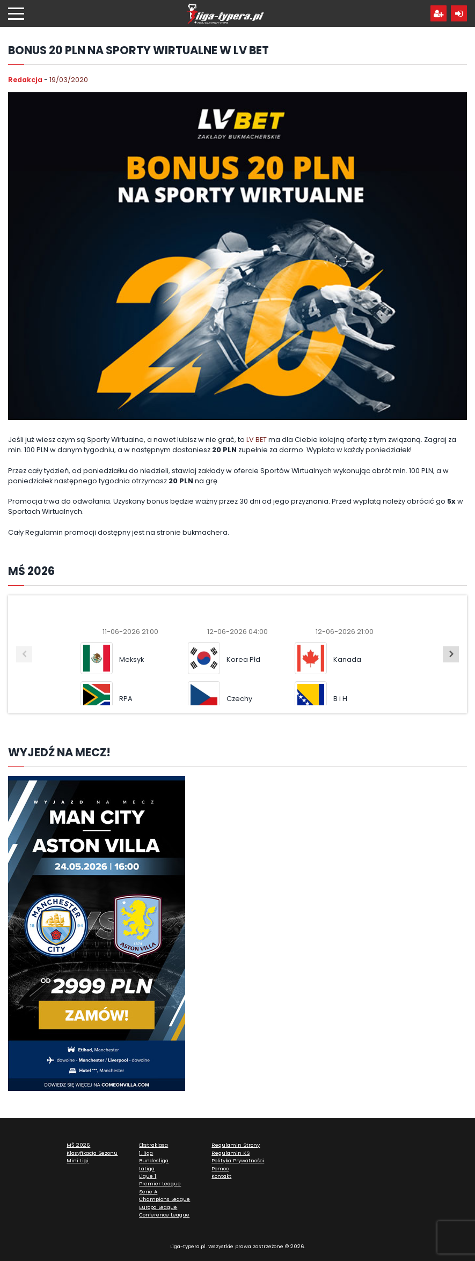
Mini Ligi (78, 1160)
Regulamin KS (230, 1152)
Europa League (158, 1207)
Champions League (164, 1199)
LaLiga (147, 1168)
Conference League (164, 1214)
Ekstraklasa (153, 1144)
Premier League (160, 1183)
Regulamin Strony (235, 1144)
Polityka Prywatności (237, 1160)
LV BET (256, 439)
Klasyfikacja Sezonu (92, 1152)
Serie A (148, 1191)
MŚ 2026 (78, 1144)
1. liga (146, 1152)
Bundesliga (154, 1160)
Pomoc (220, 1168)
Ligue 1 (147, 1175)
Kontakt (221, 1175)
